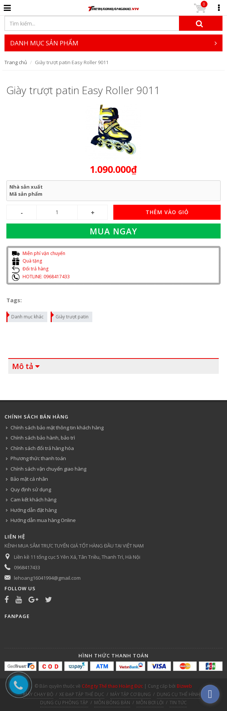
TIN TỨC (178, 702)
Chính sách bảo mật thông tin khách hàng (57, 427)
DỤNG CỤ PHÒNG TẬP (64, 702)
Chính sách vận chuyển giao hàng (48, 468)
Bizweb (184, 686)
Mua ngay (113, 231)
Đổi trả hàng (30, 269)
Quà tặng (27, 261)
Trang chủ (16, 62)
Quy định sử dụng (31, 489)
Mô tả (22, 366)
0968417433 (27, 567)
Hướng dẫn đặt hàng (34, 510)
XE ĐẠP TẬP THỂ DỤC (81, 694)
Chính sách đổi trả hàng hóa (42, 448)
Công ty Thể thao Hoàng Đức (112, 686)
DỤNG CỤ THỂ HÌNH (178, 694)
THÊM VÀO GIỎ (167, 212)
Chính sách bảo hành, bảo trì (43, 437)
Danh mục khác (25, 316)
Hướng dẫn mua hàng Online (43, 520)
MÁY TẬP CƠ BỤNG (130, 694)
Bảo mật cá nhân (29, 479)
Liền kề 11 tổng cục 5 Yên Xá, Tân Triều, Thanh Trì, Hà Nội (77, 557)
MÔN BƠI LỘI (150, 702)
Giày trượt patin (70, 316)
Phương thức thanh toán (38, 458)
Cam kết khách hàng (33, 499)
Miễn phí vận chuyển (38, 253)
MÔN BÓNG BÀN (112, 702)
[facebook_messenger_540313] (210, 694)
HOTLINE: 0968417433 (41, 276)
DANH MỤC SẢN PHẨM (113, 42)
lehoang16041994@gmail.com (47, 577)
